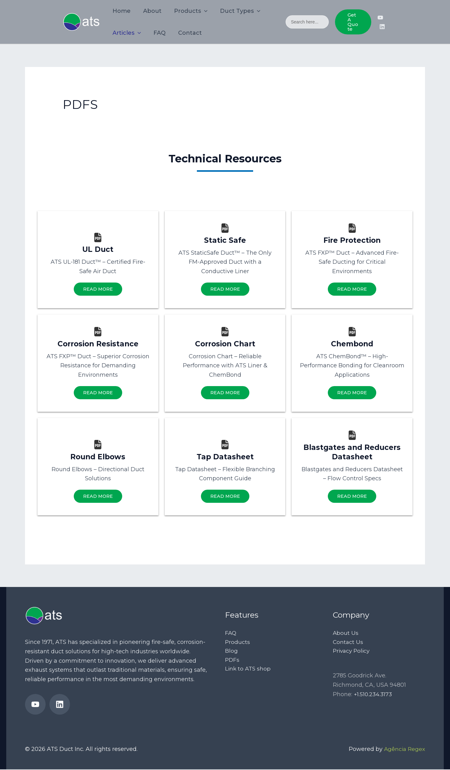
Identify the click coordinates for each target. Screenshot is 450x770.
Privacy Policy (352, 652)
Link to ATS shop (248, 670)
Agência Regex (403, 749)
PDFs (232, 661)
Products (237, 642)
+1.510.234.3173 (373, 695)
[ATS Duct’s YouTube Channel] (380, 17)
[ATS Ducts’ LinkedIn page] (382, 26)
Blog (231, 652)
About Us (346, 633)
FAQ (231, 633)
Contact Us (348, 642)
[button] (352, 21)
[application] (201, 11)
